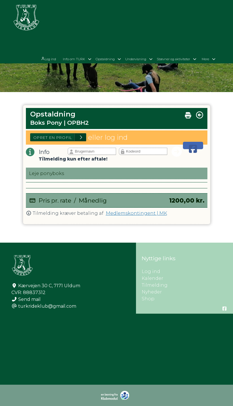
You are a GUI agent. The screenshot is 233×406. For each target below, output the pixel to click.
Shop (148, 298)
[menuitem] (55, 23)
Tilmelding (155, 285)
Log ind (55, 24)
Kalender (152, 278)
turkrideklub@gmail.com (47, 306)
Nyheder (152, 292)
